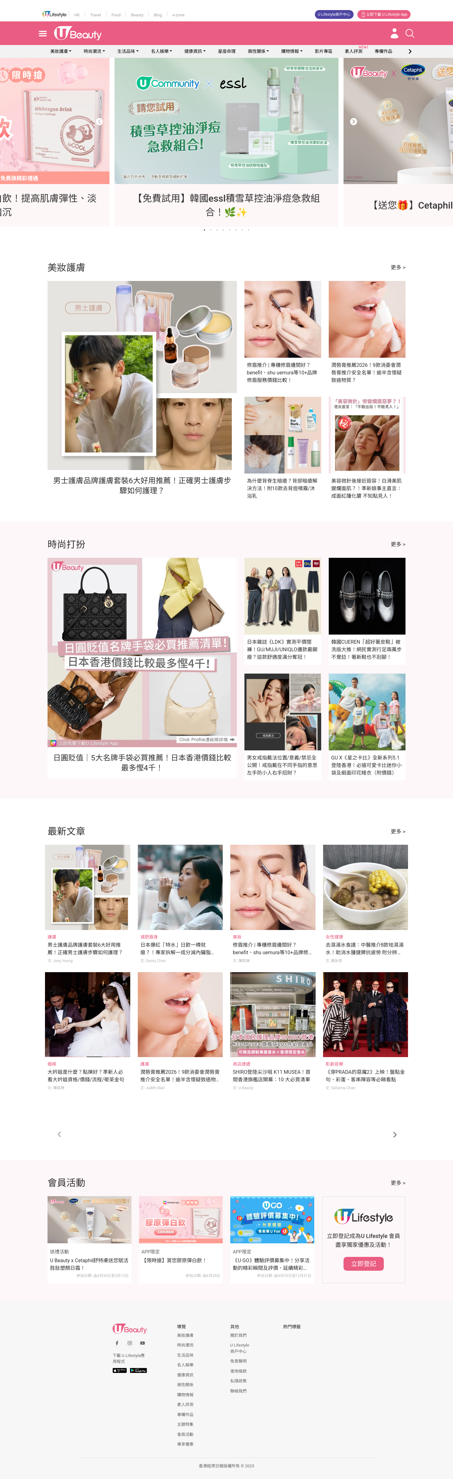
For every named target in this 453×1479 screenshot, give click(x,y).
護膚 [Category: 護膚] (52, 936)
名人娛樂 (160, 51)
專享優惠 (185, 1444)
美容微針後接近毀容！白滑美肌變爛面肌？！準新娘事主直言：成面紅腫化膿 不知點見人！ (366, 488)
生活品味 (126, 51)
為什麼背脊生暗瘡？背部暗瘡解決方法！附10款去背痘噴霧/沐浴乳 (282, 488)
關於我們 (238, 1335)
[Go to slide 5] (229, 230)
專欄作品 (185, 1414)
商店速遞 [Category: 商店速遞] (241, 1064)
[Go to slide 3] (217, 230)
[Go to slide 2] (210, 230)
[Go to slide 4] (223, 230)
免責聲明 (238, 1361)
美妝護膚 (59, 51)
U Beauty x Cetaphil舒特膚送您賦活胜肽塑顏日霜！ (89, 1264)
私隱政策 (238, 1381)
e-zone (178, 15)
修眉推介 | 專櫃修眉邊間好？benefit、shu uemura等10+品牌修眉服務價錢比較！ (282, 372)
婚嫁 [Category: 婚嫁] (52, 1064)
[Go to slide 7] (242, 230)
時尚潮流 (92, 51)
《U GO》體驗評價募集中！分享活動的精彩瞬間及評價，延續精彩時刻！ (271, 1265)
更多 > (398, 267)
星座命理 (227, 51)
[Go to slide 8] (248, 230)
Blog (158, 15)
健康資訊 (193, 51)
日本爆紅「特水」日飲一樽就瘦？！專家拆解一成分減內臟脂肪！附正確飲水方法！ (175, 952)
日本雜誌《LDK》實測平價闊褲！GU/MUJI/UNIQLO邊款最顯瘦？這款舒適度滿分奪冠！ (282, 649)
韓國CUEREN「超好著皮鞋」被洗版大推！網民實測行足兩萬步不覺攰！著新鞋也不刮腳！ (366, 649)
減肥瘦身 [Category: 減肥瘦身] (149, 936)
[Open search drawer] (410, 33)
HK (77, 15)
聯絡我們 (238, 1391)
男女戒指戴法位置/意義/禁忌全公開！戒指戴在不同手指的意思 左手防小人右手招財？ (282, 765)
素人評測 (185, 1404)
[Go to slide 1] (204, 230)
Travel (95, 15)
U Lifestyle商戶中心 (334, 14)
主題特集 (185, 1424)
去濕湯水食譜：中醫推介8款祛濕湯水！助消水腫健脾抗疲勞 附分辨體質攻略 (365, 952)
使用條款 (238, 1371)
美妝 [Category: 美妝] (237, 936)
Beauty (137, 15)
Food (115, 15)
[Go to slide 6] (236, 230)
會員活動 (185, 1434)
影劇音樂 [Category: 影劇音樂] (334, 1064)
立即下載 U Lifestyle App (384, 14)
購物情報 (290, 51)
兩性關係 (257, 51)
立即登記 (363, 1264)
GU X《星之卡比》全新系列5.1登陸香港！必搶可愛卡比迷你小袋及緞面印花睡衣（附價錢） (366, 765)
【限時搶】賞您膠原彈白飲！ (174, 1260)
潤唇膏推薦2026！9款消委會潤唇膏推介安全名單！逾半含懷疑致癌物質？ (366, 372)
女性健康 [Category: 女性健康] (334, 936)
